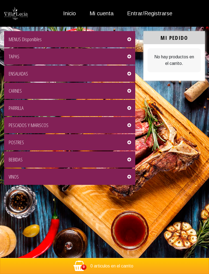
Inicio (69, 13)
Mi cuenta (101, 13)
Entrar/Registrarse (149, 13)
